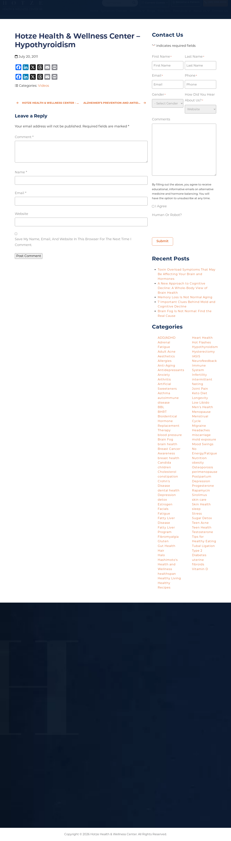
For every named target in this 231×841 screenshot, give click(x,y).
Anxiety (164, 374)
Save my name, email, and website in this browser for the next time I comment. (73, 242)
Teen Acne (200, 523)
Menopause (201, 412)
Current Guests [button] (153, 6)
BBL (161, 407)
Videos (43, 86)
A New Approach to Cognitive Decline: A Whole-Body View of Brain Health (182, 288)
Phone (191, 76)
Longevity (200, 398)
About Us (201, 14)
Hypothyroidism (205, 347)
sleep (196, 509)
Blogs (151, 14)
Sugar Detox (202, 518)
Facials (163, 509)
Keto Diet (199, 393)
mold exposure (204, 439)
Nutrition (199, 458)
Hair (161, 550)
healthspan (167, 573)
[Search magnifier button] (134, 6)
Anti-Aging (166, 365)
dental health (169, 490)
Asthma (164, 393)
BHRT (162, 412)
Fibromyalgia (168, 536)
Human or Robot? (167, 215)
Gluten (163, 541)
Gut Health (166, 546)
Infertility (199, 374)
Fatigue (164, 513)
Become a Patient (186, 6)
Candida (164, 462)
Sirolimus (199, 495)
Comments (161, 119)
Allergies (165, 361)
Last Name (194, 57)
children (164, 467)
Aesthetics (166, 356)
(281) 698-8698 (215, 6)
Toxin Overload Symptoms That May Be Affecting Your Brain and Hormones (186, 274)
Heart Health (202, 337)
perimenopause (204, 472)
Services (137, 14)
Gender (158, 95)
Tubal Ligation (203, 546)
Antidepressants (171, 370)
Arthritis (164, 379)
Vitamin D (200, 569)
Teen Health (202, 527)
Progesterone (203, 485)
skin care (199, 499)
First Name (161, 57)
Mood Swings (202, 444)
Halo (161, 555)
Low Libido (200, 402)
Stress (197, 513)
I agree (161, 206)
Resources (182, 14)
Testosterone (202, 532)
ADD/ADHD (167, 337)
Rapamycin (201, 490)
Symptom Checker (114, 14)
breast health (168, 458)
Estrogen (165, 504)
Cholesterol (167, 472)
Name (21, 172)
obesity (198, 462)
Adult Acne (167, 351)
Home (94, 14)
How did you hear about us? (200, 98)
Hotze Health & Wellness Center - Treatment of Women (48, 102)
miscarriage (201, 435)
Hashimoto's (168, 560)
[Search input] (118, 6)
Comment (24, 137)
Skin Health (201, 504)
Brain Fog (165, 439)
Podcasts (164, 14)
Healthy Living (169, 578)
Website (21, 214)
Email (20, 193)
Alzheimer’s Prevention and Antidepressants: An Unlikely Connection (115, 102)
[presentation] (179, 226)
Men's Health (202, 407)
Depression (167, 495)
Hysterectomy (203, 351)
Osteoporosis (202, 467)
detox (162, 499)
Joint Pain (200, 388)
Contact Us (220, 14)
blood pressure (170, 435)
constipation (168, 476)
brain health (167, 444)
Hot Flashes (201, 342)
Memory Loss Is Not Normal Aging (185, 297)
